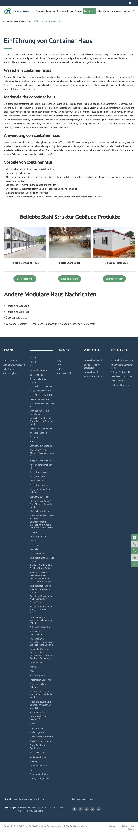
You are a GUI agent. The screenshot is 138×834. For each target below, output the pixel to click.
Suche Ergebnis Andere (40, 741)
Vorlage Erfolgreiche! (39, 778)
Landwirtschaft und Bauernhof (39, 718)
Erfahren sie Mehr (25, 279)
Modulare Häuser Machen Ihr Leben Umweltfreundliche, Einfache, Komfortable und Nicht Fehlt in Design (42, 521)
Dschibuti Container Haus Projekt (42, 559)
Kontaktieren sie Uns (120, 11)
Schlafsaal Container (39, 757)
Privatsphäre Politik (39, 774)
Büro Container (37, 728)
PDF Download (37, 752)
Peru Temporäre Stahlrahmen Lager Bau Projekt (41, 620)
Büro (32, 441)
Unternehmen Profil (39, 370)
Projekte (79, 11)
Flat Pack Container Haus (41, 386)
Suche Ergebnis (37, 732)
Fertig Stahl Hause (38, 472)
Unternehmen (103, 11)
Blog (29, 21)
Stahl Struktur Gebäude (14, 365)
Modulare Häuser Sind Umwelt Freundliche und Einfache (41, 705)
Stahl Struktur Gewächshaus (36, 633)
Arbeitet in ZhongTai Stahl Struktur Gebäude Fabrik (41, 694)
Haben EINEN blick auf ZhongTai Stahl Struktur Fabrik (41, 421)
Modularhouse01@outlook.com (46, 3)
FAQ (32, 671)
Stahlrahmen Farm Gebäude (38, 685)
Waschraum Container (40, 680)
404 (31, 770)
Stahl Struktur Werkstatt (41, 395)
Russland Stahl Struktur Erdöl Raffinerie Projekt (41, 566)
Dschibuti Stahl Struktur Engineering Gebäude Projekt (41, 589)
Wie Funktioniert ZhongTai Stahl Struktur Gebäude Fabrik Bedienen (41, 642)
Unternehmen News (39, 765)
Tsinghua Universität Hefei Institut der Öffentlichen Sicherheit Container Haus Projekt (41, 577)
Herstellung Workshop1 (18, 311)
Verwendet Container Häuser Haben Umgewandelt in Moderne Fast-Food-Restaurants (50, 324)
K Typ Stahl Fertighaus (40, 390)
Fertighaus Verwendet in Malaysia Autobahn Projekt (41, 609)
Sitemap (33, 761)
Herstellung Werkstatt (17, 306)
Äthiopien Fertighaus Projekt (39, 380)
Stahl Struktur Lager (39, 497)
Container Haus (10, 360)
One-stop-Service (65, 11)
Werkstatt (34, 667)
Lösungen (50, 11)
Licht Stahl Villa (10, 369)
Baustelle (34, 549)
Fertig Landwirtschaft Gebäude (40, 491)
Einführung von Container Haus (48, 21)
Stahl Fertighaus (10, 373)
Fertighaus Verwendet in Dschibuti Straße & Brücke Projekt (41, 599)
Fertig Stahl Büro (38, 476)
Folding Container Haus (25, 262)
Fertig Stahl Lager (69, 262)
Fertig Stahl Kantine (39, 485)
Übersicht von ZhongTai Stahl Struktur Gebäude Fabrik (41, 504)
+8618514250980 (14, 3)
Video (32, 724)
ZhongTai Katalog (38, 433)
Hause (9, 21)
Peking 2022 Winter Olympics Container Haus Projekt (42, 453)
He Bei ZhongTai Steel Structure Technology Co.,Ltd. (40, 826)
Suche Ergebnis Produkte (41, 737)
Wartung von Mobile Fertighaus (39, 412)
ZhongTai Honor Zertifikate (37, 746)
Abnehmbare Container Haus (41, 466)
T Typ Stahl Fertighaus (114, 262)
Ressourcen (89, 11)
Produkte (40, 11)
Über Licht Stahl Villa (17, 317)
